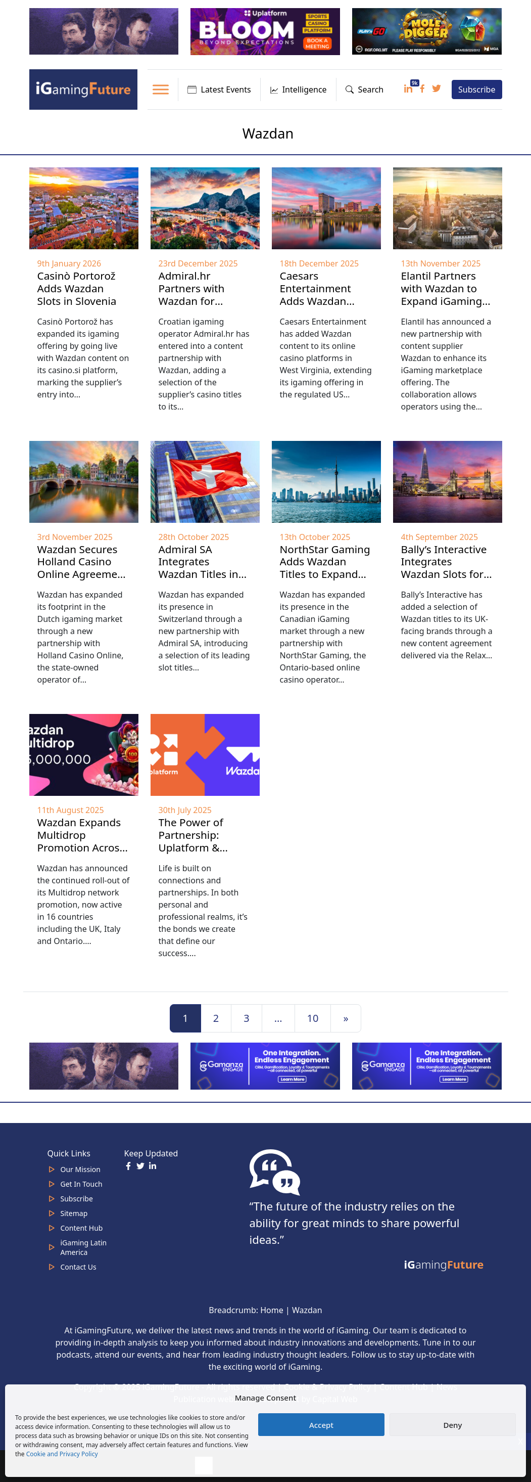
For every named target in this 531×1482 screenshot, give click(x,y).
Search (365, 89)
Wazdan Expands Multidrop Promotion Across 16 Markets (81, 841)
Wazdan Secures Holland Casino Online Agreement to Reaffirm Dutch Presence (82, 574)
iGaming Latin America (84, 1247)
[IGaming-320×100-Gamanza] (428, 1065)
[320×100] (105, 30)
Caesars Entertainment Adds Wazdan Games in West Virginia (316, 300)
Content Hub (82, 1228)
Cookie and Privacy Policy (62, 1454)
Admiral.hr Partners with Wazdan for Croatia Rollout (195, 294)
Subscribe (476, 89)
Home (271, 1310)
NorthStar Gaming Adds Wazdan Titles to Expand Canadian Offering (325, 568)
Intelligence (298, 89)
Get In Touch (82, 1184)
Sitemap (74, 1213)
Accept (321, 1425)
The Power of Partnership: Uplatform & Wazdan (191, 841)
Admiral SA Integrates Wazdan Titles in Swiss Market (198, 568)
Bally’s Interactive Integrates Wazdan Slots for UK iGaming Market (444, 574)
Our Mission (81, 1169)
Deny (453, 1425)
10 (313, 1018)
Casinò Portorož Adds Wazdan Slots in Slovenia (77, 288)
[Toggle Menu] (161, 89)
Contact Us (78, 1267)
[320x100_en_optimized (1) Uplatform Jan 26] (266, 30)
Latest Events (219, 89)
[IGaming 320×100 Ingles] (266, 1065)
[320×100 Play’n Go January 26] (428, 30)
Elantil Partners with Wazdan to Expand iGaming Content (441, 294)
